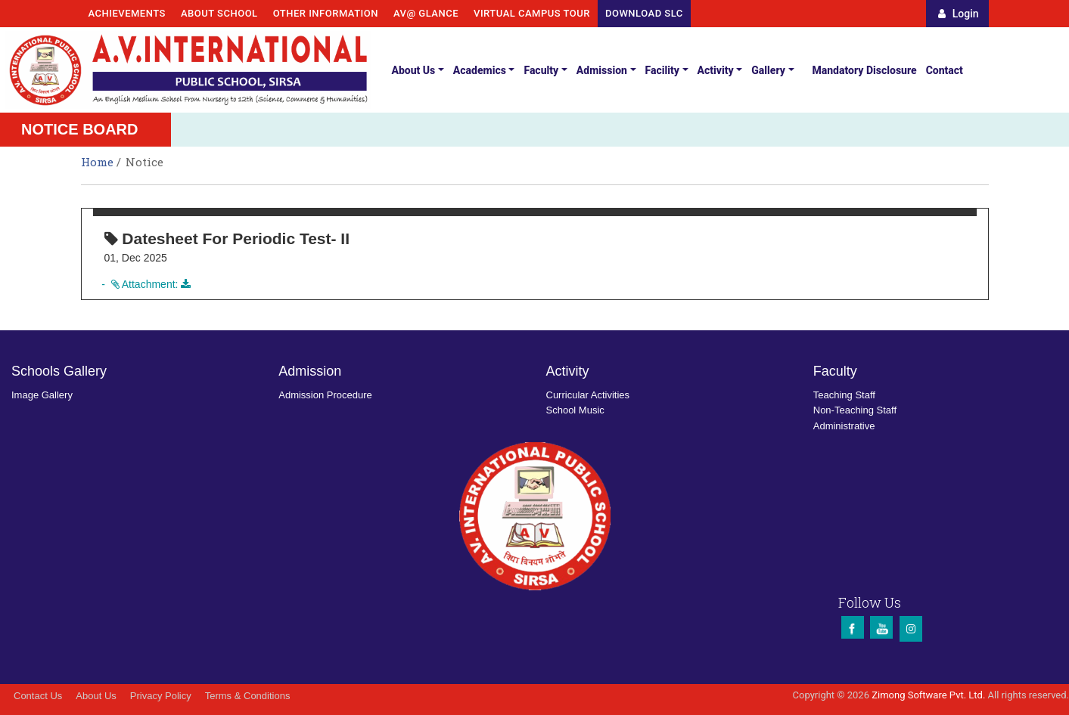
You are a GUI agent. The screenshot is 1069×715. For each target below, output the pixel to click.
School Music (575, 410)
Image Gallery (42, 395)
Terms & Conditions (248, 695)
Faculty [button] (541, 70)
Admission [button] (601, 70)
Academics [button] (479, 70)
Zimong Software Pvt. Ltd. (928, 695)
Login (958, 14)
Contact (944, 70)
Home (99, 161)
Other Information (325, 13)
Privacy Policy (160, 695)
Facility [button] (662, 70)
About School (219, 13)
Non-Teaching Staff (855, 410)
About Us (96, 695)
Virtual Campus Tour (532, 13)
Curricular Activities (588, 395)
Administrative (844, 426)
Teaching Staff (844, 395)
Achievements (127, 13)
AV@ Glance (425, 13)
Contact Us (38, 695)
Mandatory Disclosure (865, 70)
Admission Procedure (325, 395)
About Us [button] (413, 70)
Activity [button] (716, 70)
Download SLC (644, 13)
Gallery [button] (768, 70)
